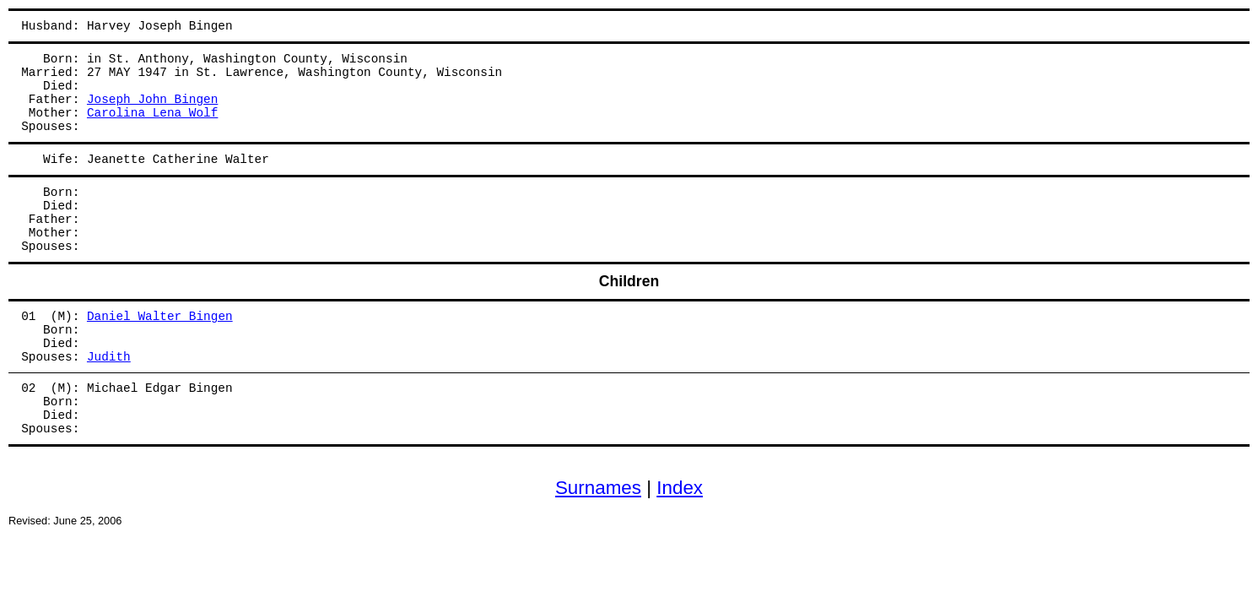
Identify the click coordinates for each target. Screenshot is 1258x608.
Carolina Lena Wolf (152, 113)
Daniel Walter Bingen (160, 316)
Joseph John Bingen (152, 99)
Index (679, 487)
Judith (109, 357)
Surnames (598, 487)
